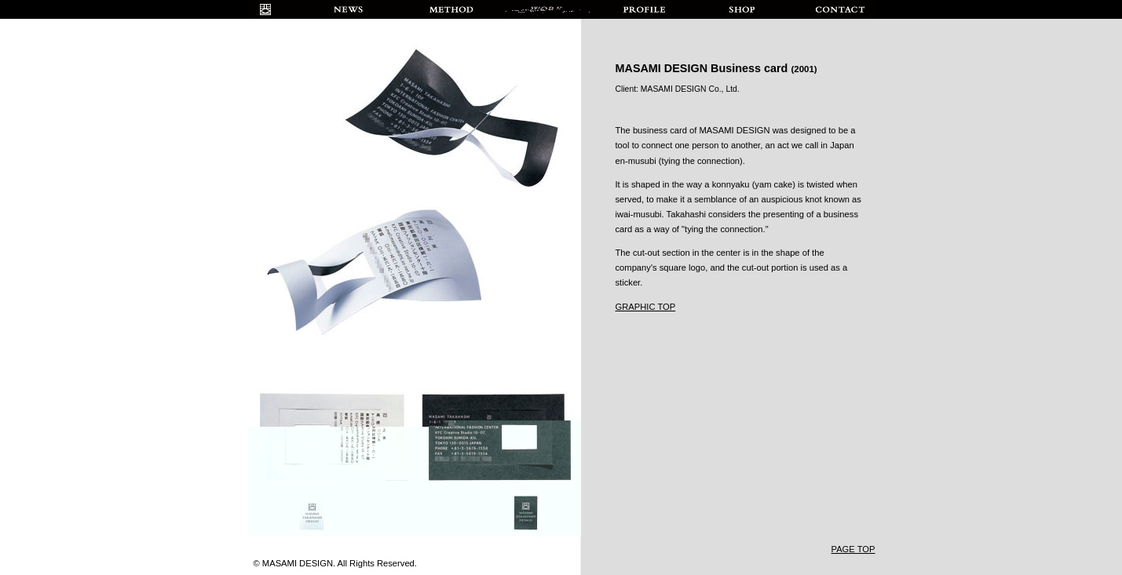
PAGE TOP (853, 549)
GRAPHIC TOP (646, 306)
